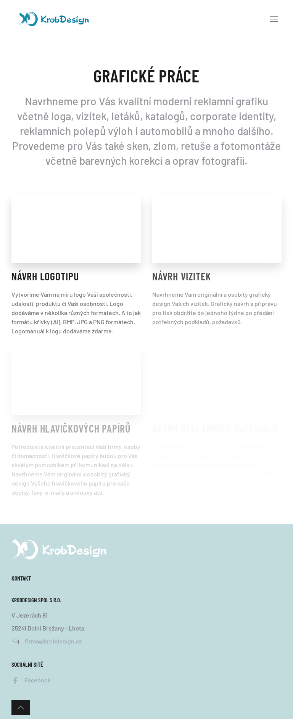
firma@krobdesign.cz (53, 641)
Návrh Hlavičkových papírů (70, 428)
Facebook (38, 680)
